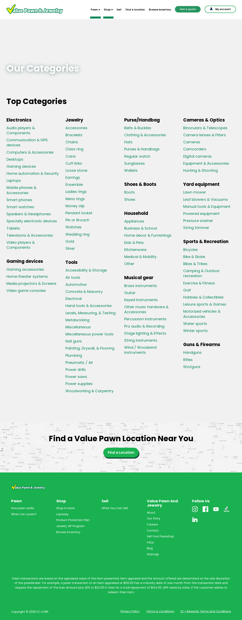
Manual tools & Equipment (206, 206)
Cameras (191, 142)
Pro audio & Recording (144, 326)
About (151, 513)
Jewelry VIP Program (70, 526)
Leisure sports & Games (204, 304)
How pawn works (22, 508)
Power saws (76, 376)
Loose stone (76, 170)
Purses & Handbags (142, 149)
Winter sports (195, 330)
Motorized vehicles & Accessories (201, 314)
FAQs (150, 542)
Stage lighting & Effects (145, 333)
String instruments (140, 340)
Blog (150, 548)
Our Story (153, 518)
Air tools (72, 277)
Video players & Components (20, 245)
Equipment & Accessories (206, 163)
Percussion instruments (145, 318)
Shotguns (191, 366)
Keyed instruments (141, 299)
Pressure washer (198, 220)
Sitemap (153, 554)
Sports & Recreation (205, 241)
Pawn (94, 9)
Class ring (74, 149)
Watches (73, 227)
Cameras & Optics (204, 120)
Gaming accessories (25, 269)
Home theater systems (27, 276)
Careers (152, 524)
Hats (128, 142)
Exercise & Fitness (199, 283)
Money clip (75, 205)
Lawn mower (194, 192)
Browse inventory (160, 9)
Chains (71, 142)
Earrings (72, 177)
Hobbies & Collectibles (203, 297)
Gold (69, 241)
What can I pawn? (24, 514)
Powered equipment (201, 213)
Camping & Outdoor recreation (201, 273)
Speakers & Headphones (28, 213)
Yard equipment (201, 184)
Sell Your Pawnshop (160, 536)
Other (129, 263)
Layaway (62, 514)
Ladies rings (76, 191)
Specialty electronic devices (31, 221)
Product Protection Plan (73, 520)
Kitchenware (135, 249)
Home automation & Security (32, 173)
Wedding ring (77, 234)
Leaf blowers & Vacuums (205, 199)
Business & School (140, 228)
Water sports (195, 323)
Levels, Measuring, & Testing (90, 312)
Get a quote (188, 9)
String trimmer (196, 227)
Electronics (19, 120)
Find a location (135, 9)
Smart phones (19, 199)
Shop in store (65, 508)
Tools (71, 262)
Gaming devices (21, 166)
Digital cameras (197, 156)
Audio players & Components (20, 130)
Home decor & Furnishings (148, 235)
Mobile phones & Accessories (21, 190)
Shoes (129, 199)
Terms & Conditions (160, 611)
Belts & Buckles (137, 127)
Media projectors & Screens (31, 283)
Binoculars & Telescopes (205, 127)
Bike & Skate (194, 256)
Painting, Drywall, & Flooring (89, 348)
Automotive (75, 284)
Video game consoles (26, 290)
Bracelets (73, 134)
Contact (153, 530)
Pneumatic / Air (79, 362)
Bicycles (190, 249)
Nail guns (73, 341)
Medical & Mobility (140, 256)
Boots (129, 192)
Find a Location (121, 452)
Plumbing (73, 355)
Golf (187, 290)
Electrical (73, 298)
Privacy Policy (130, 611)
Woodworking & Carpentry (89, 390)
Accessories (76, 127)
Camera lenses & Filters (204, 134)
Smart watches (20, 206)
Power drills (75, 369)
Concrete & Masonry (84, 291)
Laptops (13, 180)
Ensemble (74, 184)
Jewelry (74, 120)
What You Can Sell (115, 508)
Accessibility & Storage (86, 270)
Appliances (134, 221)
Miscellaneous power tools (89, 334)
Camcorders (194, 149)
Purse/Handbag (142, 120)
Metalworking (77, 319)
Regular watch (137, 156)
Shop (107, 9)
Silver (70, 248)
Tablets (13, 228)
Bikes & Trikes (195, 263)
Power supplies (79, 383)
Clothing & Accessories (145, 134)
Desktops (14, 159)
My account (223, 9)
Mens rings (75, 198)
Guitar (130, 292)
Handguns (192, 352)
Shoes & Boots (140, 184)
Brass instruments (140, 285)
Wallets (131, 170)
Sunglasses (134, 163)
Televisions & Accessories (29, 235)
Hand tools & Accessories (88, 305)
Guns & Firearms (201, 344)
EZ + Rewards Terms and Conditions (206, 611)
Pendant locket (78, 212)
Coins (70, 156)
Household (136, 213)
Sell (119, 9)
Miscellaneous (78, 327)
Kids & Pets (134, 242)
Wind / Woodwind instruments (140, 350)
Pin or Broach (77, 220)
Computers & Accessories (30, 152)
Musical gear (138, 278)
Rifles (188, 359)
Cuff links (73, 163)
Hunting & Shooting (200, 170)
